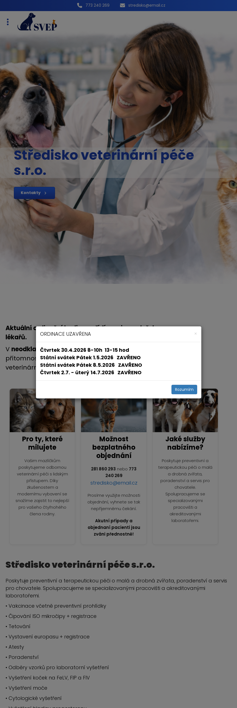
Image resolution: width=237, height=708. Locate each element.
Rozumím (184, 389)
